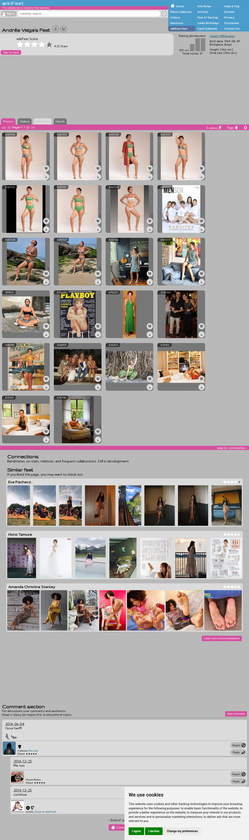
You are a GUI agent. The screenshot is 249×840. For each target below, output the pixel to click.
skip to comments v (232, 448)
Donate (229, 12)
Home (180, 6)
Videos (175, 17)
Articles (202, 12)
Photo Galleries (181, 12)
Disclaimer (231, 23)
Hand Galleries (207, 28)
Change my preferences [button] (182, 831)
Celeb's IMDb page (222, 36)
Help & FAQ (231, 6)
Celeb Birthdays (208, 23)
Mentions (176, 23)
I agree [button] (136, 831)
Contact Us (231, 28)
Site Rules (204, 6)
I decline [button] (153, 831)
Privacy (229, 17)
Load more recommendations (222, 638)
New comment (236, 713)
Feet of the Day (207, 17)
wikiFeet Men (178, 28)
